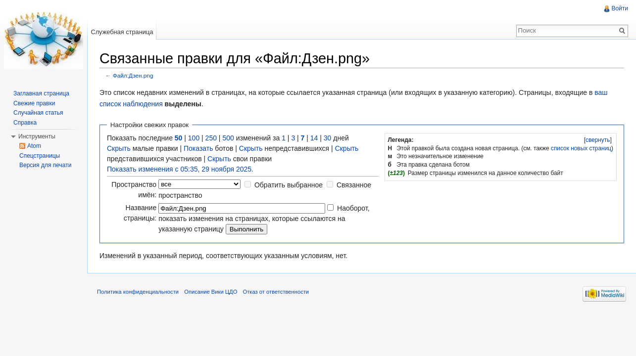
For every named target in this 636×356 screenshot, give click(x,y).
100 (193, 138)
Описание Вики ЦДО (210, 292)
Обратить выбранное (288, 185)
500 (228, 138)
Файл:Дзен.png (133, 75)
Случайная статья (38, 112)
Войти (619, 8)
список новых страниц (581, 148)
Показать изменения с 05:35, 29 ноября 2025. (180, 169)
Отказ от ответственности (276, 292)
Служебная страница (122, 32)
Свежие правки (34, 103)
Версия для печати (45, 165)
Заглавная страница (41, 93)
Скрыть (119, 148)
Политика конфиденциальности (138, 292)
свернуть (598, 139)
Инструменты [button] (36, 136)
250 (211, 138)
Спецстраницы (39, 155)
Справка (25, 122)
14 (314, 138)
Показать (198, 148)
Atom (34, 145)
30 (328, 138)
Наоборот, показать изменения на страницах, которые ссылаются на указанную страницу (263, 218)
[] (597, 139)
